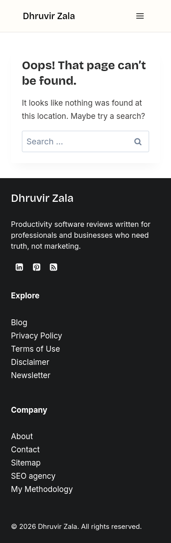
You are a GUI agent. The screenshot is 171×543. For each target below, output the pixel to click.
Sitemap (26, 462)
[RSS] (53, 267)
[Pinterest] (36, 267)
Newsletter (31, 375)
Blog (19, 322)
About (22, 436)
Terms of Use (35, 348)
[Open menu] (139, 16)
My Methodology (42, 489)
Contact (25, 449)
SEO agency (33, 476)
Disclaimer (30, 362)
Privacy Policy (36, 335)
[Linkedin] (19, 267)
